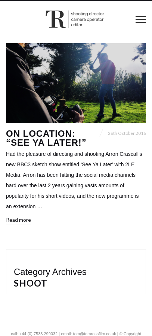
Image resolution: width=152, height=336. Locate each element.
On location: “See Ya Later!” (46, 138)
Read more (18, 220)
